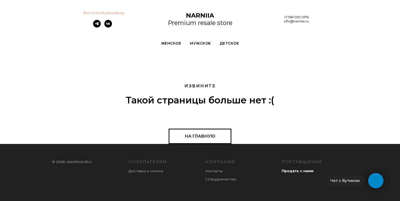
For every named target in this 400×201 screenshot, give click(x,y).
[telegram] (97, 26)
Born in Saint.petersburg (103, 13)
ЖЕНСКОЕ (171, 43)
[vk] (108, 26)
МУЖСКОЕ (200, 43)
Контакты (214, 171)
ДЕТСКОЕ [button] (229, 43)
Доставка (137, 171)
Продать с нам (296, 171)
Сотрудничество (220, 179)
